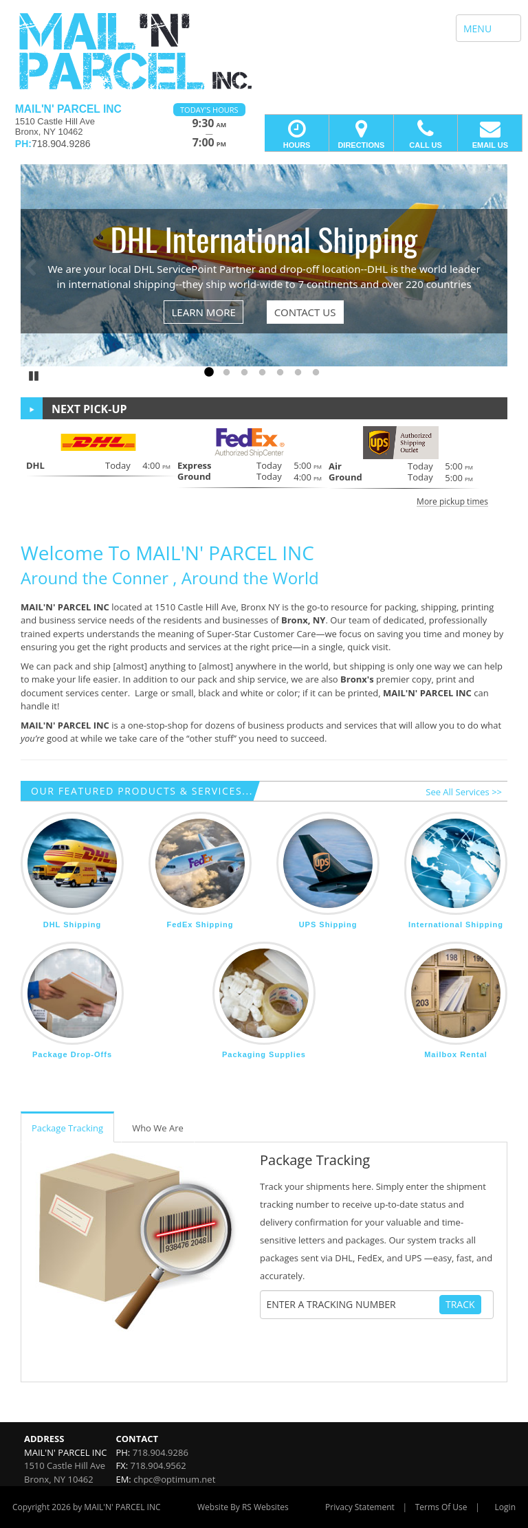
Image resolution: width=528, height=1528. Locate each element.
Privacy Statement (360, 1507)
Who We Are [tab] (158, 1128)
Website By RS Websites (243, 1507)
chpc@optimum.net (174, 1479)
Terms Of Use (441, 1507)
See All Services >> (464, 792)
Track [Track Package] (460, 1304)
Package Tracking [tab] (67, 1128)
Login (505, 1507)
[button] (264, 466)
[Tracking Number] (352, 1304)
